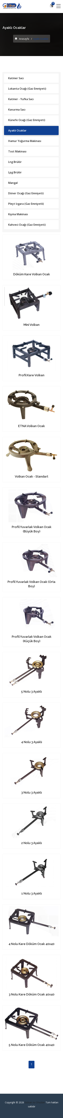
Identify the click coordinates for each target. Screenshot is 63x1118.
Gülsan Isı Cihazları (35, 1102)
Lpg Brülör (15, 172)
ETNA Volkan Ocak (31, 426)
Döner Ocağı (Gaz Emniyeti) (26, 193)
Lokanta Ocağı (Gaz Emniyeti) (27, 88)
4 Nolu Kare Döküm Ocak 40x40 (31, 944)
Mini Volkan (31, 324)
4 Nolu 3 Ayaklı (31, 742)
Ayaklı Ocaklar (17, 130)
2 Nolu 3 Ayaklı (31, 843)
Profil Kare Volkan (31, 375)
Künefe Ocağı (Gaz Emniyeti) (26, 120)
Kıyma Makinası (18, 214)
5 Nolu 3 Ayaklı (31, 691)
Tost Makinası (17, 151)
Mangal (13, 183)
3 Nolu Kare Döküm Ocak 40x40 (31, 994)
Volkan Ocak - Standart (31, 476)
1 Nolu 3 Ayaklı (31, 893)
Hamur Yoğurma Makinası (24, 141)
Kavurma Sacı (16, 109)
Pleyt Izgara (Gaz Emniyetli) (26, 204)
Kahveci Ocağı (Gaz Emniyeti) (27, 225)
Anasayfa (22, 38)
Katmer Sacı (16, 78)
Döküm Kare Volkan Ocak (31, 274)
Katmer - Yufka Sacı (21, 99)
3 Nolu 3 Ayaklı (31, 792)
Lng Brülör (15, 162)
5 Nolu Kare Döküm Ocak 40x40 (31, 1045)
